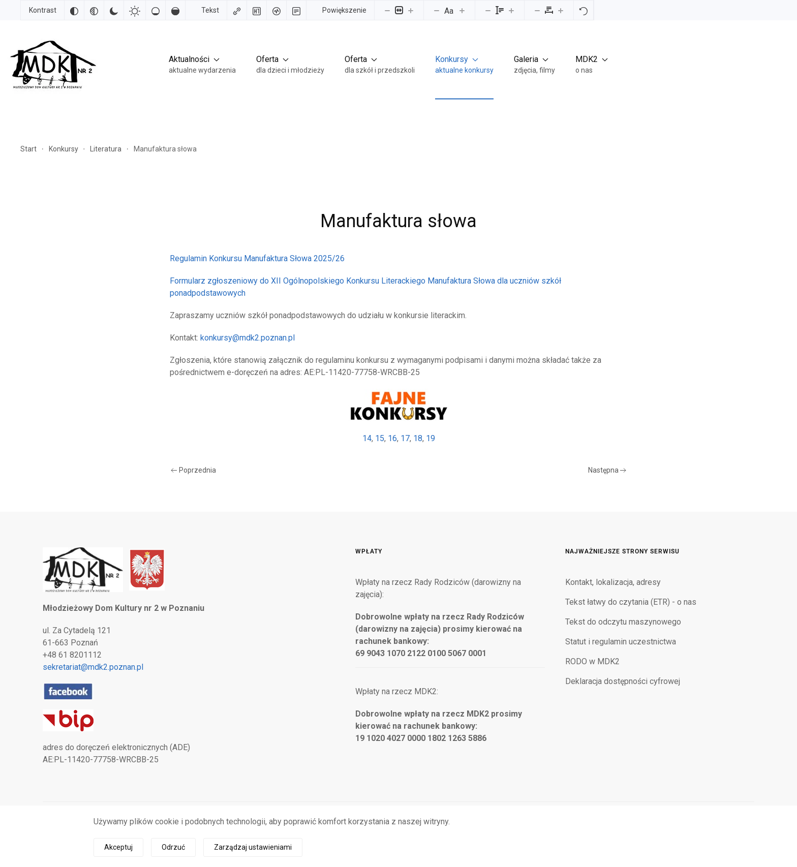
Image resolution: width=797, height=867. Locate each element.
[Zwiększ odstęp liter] (560, 10)
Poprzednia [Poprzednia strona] (193, 470)
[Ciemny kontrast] (114, 10)
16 (392, 438)
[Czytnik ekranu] (276, 10)
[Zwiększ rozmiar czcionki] (462, 10)
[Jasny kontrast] (135, 10)
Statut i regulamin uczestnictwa (620, 641)
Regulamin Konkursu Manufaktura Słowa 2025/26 (257, 258)
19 (430, 438)
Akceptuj (118, 847)
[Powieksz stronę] (410, 10)
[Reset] (583, 10)
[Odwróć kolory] (74, 10)
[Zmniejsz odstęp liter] (537, 10)
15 (379, 438)
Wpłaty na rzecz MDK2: (396, 691)
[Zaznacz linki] (237, 10)
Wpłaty (368, 551)
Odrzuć (173, 847)
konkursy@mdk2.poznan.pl (247, 338)
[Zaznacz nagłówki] (257, 10)
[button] (202, 64)
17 (405, 438)
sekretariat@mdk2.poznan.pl (93, 667)
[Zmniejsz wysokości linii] (488, 10)
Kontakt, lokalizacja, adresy (613, 582)
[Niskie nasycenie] (155, 10)
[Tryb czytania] (296, 10)
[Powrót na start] (51, 64)
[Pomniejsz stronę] (387, 10)
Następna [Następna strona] (607, 470)
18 (417, 438)
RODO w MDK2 (592, 661)
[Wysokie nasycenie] (175, 10)
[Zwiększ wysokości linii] (511, 10)
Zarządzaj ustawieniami (253, 847)
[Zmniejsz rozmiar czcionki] (436, 10)
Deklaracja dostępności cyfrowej (622, 681)
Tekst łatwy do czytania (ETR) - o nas (630, 602)
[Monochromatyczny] (94, 10)
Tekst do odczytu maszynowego (623, 622)
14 (367, 438)
